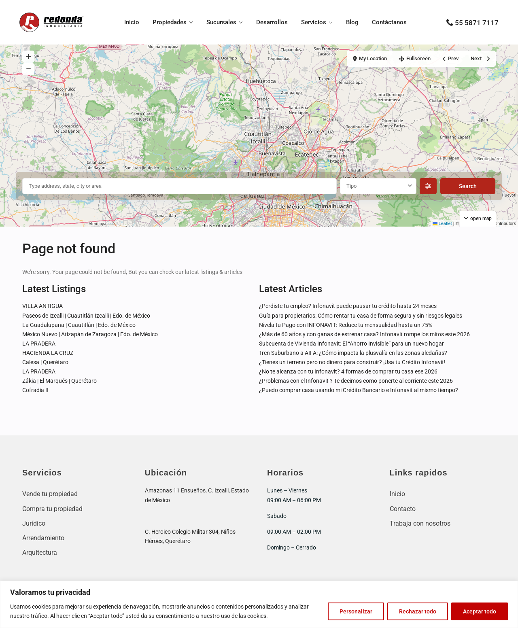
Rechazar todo (417, 611)
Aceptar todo (479, 611)
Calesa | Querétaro (45, 362)
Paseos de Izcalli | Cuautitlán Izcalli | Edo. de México (86, 315)
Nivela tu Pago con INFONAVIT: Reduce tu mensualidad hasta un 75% (345, 325)
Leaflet (442, 223)
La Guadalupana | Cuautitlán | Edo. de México (79, 325)
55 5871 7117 (477, 23)
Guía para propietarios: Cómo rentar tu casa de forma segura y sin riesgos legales (360, 315)
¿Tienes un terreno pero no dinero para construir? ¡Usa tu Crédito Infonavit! (352, 362)
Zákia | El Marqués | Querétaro (59, 381)
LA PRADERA (38, 343)
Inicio (131, 22)
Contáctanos (389, 22)
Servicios (313, 22)
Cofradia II (35, 390)
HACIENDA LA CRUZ (47, 353)
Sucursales (221, 22)
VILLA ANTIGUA (42, 306)
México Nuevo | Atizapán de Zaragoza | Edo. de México (90, 334)
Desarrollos (272, 22)
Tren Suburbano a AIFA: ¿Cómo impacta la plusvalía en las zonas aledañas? (353, 353)
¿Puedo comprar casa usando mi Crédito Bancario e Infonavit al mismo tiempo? (358, 390)
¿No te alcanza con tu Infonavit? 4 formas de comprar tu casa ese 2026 (348, 371)
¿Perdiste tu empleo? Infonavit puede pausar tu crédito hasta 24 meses (348, 306)
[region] (259, 604)
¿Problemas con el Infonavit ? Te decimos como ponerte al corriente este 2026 (356, 381)
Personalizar (356, 611)
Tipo (351, 186)
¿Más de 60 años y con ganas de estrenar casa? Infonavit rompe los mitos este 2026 (364, 334)
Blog (352, 22)
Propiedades (170, 22)
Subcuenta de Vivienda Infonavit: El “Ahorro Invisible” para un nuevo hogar (351, 343)
